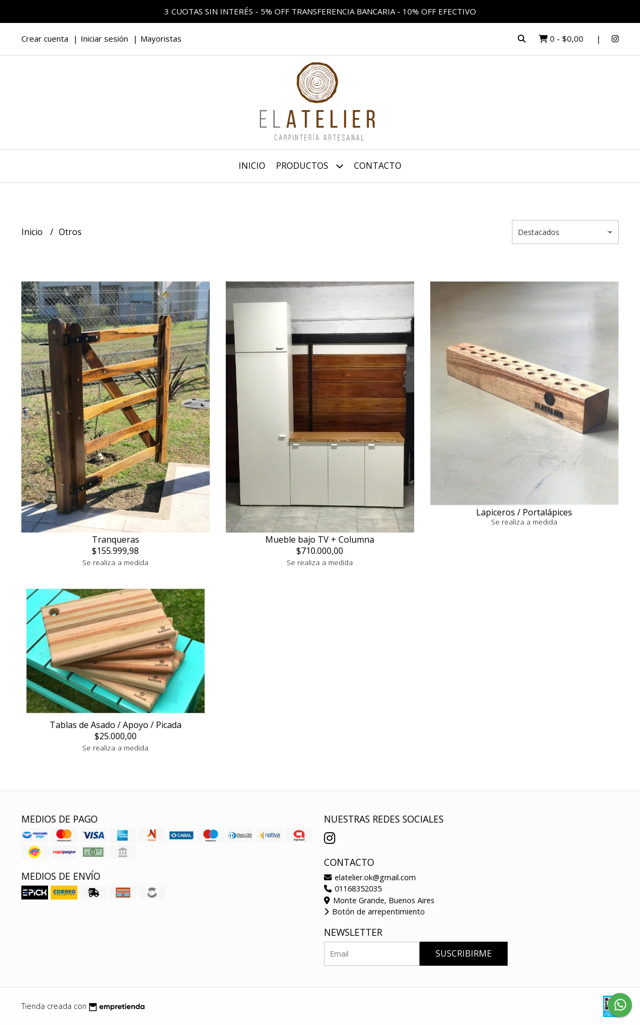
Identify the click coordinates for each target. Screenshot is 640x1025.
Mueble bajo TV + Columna (319, 539)
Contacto (377, 165)
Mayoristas (160, 38)
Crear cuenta (44, 38)
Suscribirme (464, 953)
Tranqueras (115, 539)
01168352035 (353, 888)
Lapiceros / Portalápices (524, 512)
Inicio (252, 165)
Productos (309, 166)
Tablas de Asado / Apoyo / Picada (115, 725)
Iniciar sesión (104, 38)
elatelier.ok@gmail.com (370, 877)
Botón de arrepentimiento (374, 911)
